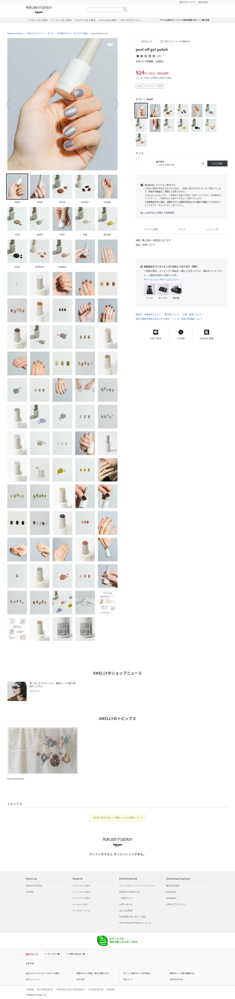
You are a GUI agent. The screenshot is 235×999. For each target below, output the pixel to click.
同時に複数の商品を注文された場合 (152, 318)
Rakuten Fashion (54, 10)
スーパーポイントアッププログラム (137, 885)
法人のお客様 (126, 910)
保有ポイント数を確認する (182, 973)
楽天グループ (186, 2)
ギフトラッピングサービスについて (161, 279)
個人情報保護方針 (45, 989)
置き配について (171, 314)
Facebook (171, 892)
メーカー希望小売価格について (187, 318)
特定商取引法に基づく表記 (132, 916)
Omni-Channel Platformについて (135, 923)
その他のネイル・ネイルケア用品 (72, 33)
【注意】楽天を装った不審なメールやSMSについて (117, 817)
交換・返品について (192, 314)
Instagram (171, 898)
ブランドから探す (81, 885)
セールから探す (80, 904)
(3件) (158, 56)
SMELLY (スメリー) (35, 33)
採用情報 (110, 989)
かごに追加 (217, 163)
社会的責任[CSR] (95, 989)
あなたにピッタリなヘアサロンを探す (43, 973)
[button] (8, 104)
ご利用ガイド (126, 898)
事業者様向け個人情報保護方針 (71, 989)
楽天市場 (203, 2)
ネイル (51, 33)
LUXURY (30, 892)
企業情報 (30, 989)
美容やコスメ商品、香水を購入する (92, 973)
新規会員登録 (172, 885)
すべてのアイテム (81, 910)
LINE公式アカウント (176, 904)
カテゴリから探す (81, 898)
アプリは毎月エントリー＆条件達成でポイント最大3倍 (184, 20)
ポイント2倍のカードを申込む (137, 973)
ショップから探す (81, 892)
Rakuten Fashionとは (129, 892)
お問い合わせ (126, 904)
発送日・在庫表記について (148, 314)
